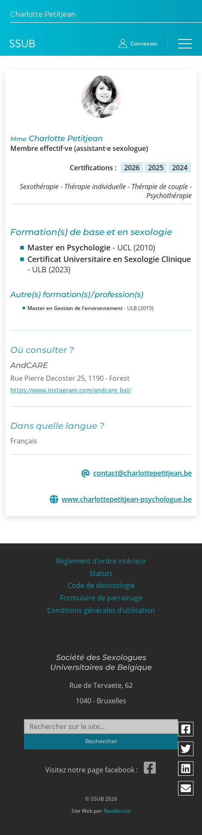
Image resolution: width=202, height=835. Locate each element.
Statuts (101, 571)
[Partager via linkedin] (186, 768)
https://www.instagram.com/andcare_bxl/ (70, 387)
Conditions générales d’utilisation (101, 607)
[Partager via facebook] (186, 729)
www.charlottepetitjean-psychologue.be (127, 498)
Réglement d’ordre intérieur (101, 558)
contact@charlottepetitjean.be (142, 472)
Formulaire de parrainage (101, 595)
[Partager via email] (186, 788)
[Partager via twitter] (186, 749)
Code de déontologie (101, 583)
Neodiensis (117, 808)
